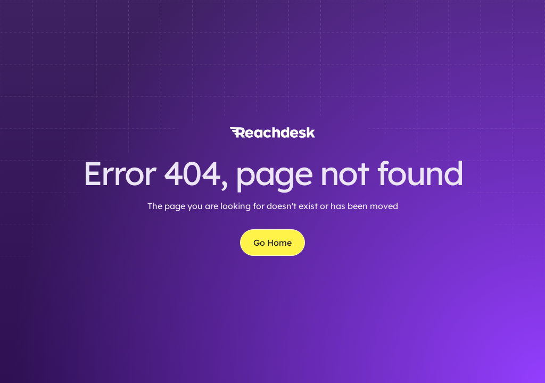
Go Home (272, 242)
